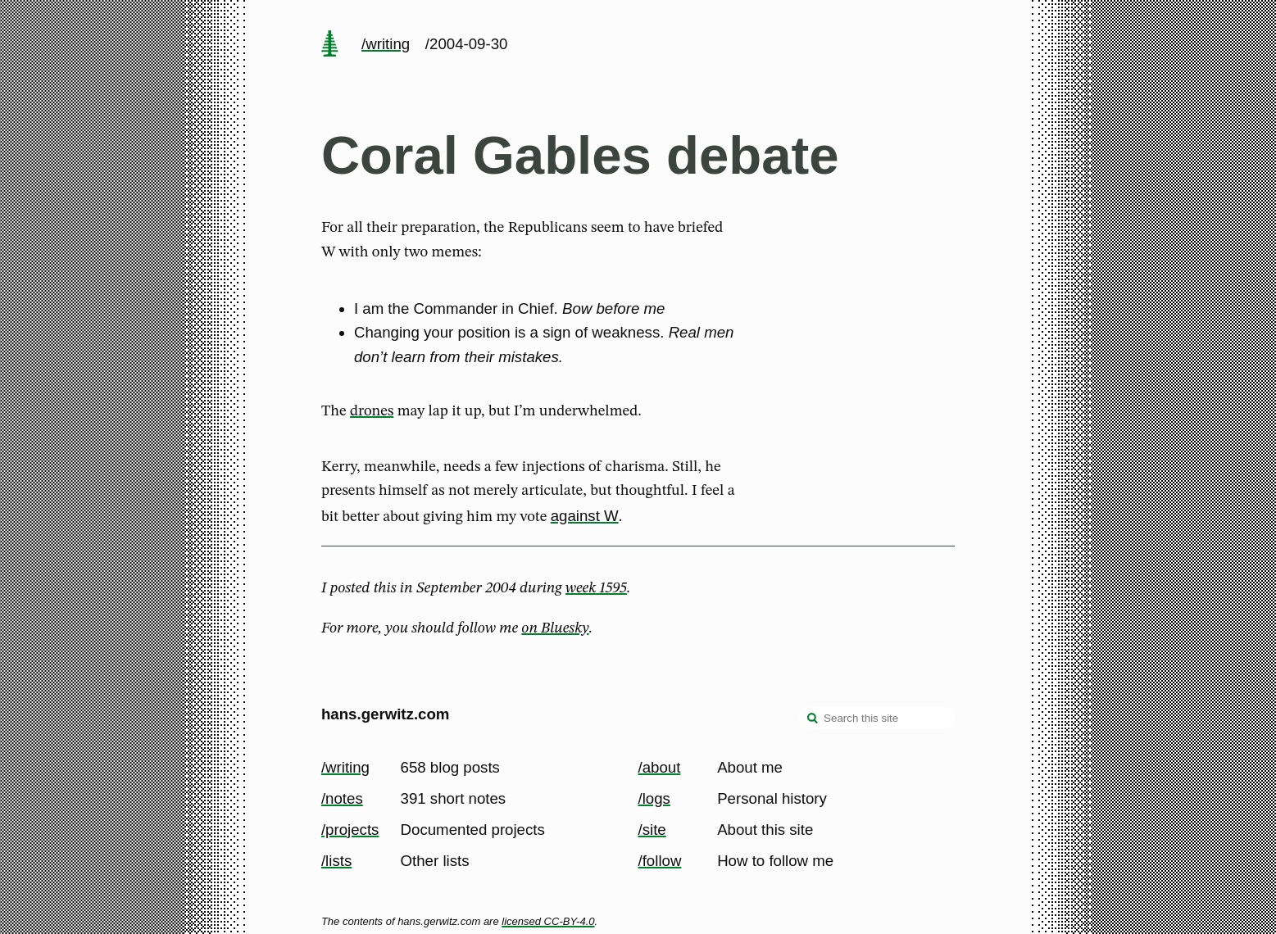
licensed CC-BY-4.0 (548, 921)
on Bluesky (554, 628)
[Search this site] (877, 717)
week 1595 (596, 588)
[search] (813, 719)
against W (585, 515)
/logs (654, 798)
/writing (385, 43)
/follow (660, 860)
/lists (336, 860)
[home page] (329, 45)
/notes (342, 798)
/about (659, 767)
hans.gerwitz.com (385, 714)
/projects (350, 829)
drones (371, 411)
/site (652, 829)
